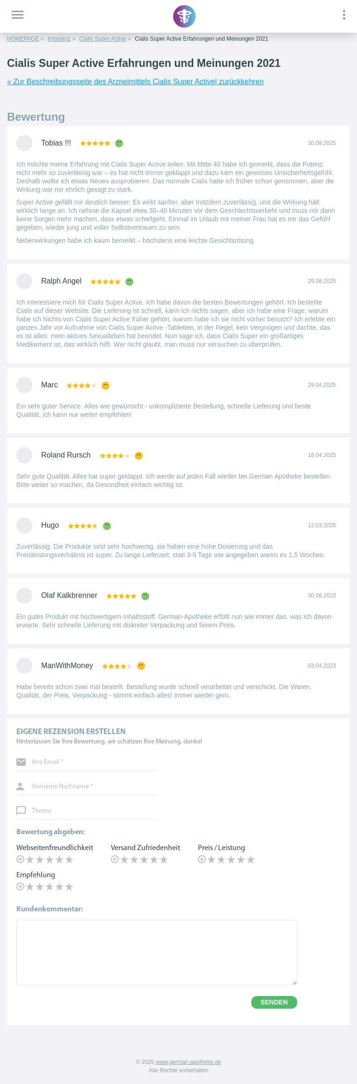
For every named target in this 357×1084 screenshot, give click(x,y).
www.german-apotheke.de (188, 1062)
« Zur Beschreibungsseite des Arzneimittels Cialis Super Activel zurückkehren (135, 82)
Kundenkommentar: (49, 909)
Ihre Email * (47, 762)
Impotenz (59, 39)
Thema (41, 811)
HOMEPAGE (23, 39)
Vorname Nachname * (62, 787)
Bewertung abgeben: (50, 832)
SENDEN (274, 1002)
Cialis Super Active (103, 39)
